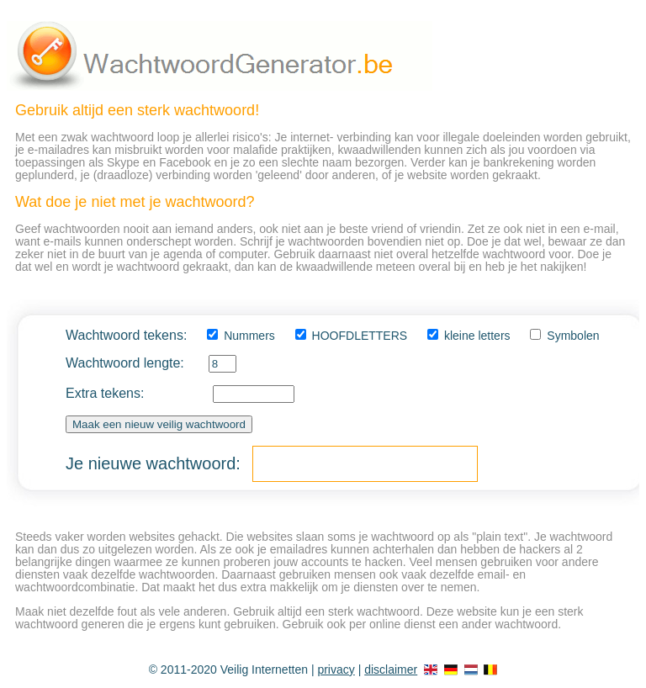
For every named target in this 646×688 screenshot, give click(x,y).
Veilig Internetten (264, 669)
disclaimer (390, 669)
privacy (335, 669)
